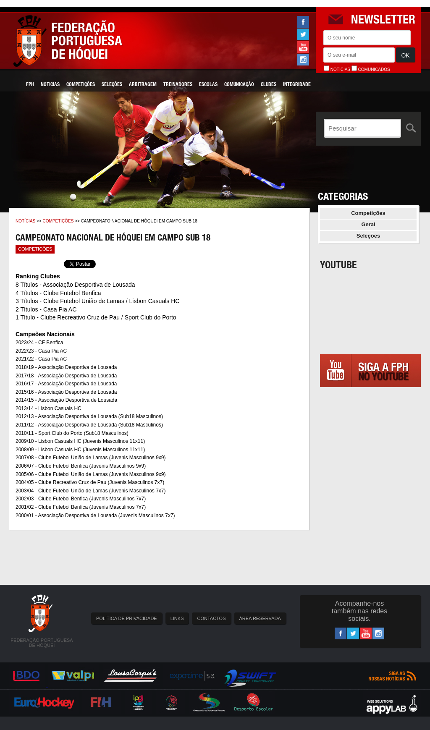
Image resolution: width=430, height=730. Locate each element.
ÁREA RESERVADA (260, 618)
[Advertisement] (370, 475)
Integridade (297, 84)
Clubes (268, 84)
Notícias (25, 221)
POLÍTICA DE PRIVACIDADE (126, 618)
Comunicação (239, 84)
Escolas (208, 84)
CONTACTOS (211, 618)
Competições (80, 84)
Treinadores (177, 84)
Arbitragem (143, 84)
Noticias (50, 84)
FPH (30, 84)
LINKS (177, 618)
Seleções (112, 84)
